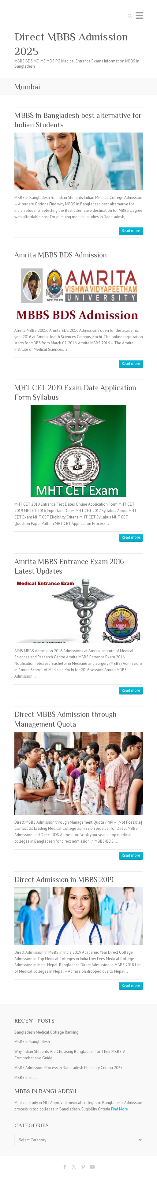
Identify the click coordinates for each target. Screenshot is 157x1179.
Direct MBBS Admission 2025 (71, 44)
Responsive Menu (139, 15)
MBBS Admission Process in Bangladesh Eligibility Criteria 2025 (68, 1067)
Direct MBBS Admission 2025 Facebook (64, 1168)
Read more (131, 230)
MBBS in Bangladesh (32, 1041)
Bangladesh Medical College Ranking (46, 1032)
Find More (119, 1109)
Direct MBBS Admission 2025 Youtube (92, 1168)
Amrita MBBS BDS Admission (60, 255)
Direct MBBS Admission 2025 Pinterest (83, 1168)
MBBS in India (26, 1077)
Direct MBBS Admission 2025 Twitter (74, 1168)
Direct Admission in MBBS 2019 (64, 879)
